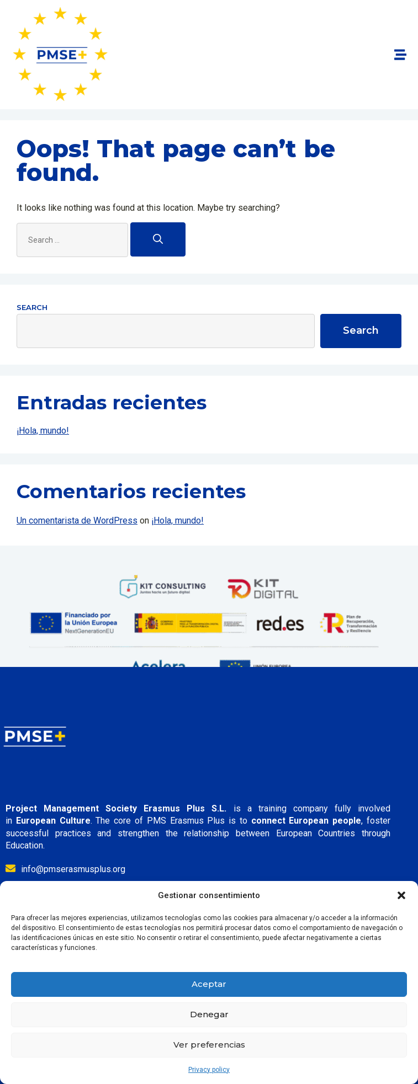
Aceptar (209, 984)
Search (32, 307)
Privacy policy (209, 1070)
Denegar (209, 1014)
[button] (401, 895)
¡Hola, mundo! (43, 430)
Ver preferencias (209, 1044)
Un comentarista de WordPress (77, 520)
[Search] (158, 239)
